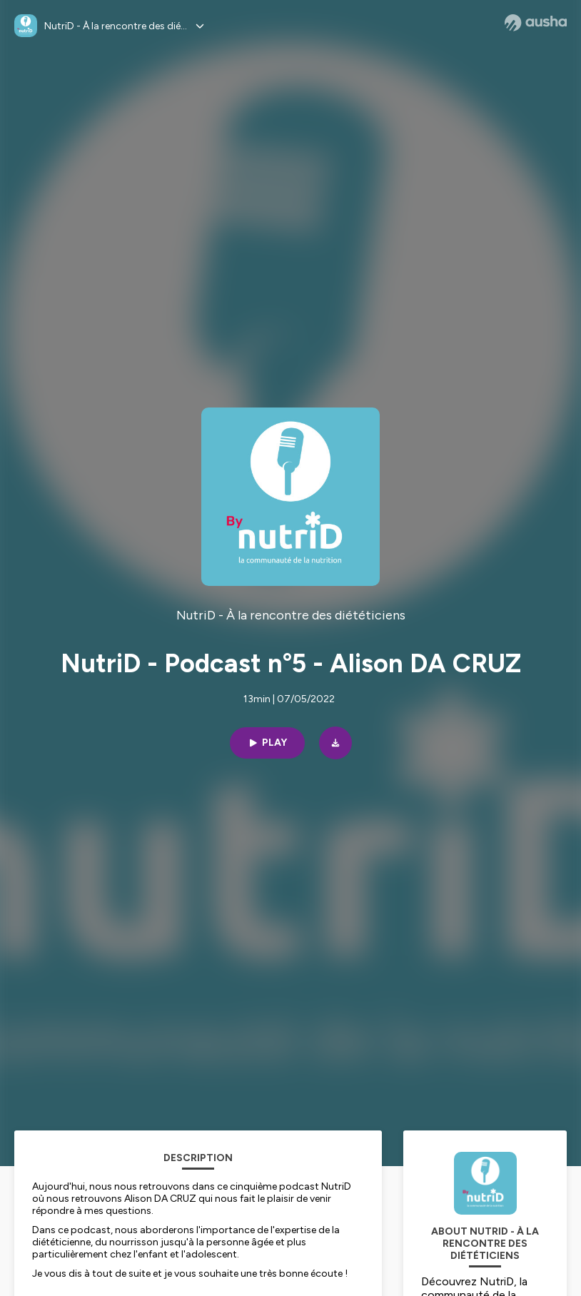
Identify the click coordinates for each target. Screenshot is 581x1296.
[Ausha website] (536, 22)
